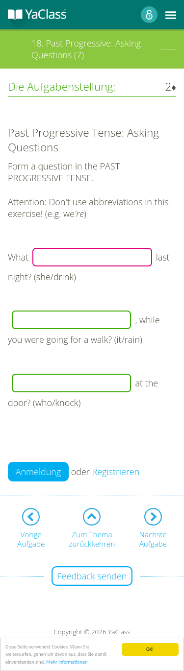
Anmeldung (38, 472)
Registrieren (116, 472)
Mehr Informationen (66, 662)
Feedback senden (92, 576)
